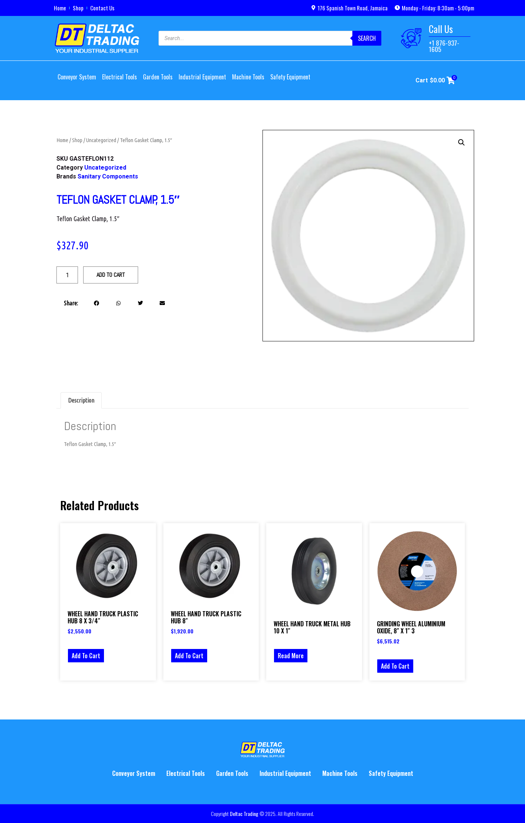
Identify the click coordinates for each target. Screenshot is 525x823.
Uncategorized (101, 140)
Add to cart (111, 275)
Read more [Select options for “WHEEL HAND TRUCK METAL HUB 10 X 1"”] (291, 655)
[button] (97, 303)
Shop (78, 8)
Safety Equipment (290, 76)
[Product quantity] (67, 274)
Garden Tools (158, 76)
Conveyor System (77, 76)
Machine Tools (248, 76)
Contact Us (102, 8)
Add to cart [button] (86, 655)
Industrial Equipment (202, 76)
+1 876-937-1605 (444, 46)
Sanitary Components (108, 176)
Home (60, 8)
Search (367, 38)
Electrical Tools (119, 76)
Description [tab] (81, 400)
